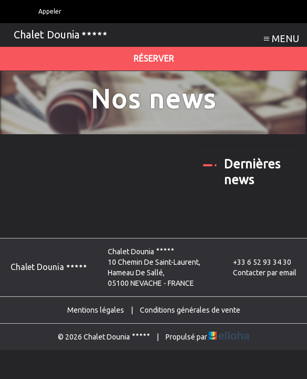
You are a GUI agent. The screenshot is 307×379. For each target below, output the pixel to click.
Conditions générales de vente (190, 310)
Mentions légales (95, 310)
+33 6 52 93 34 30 (256, 262)
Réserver (154, 58)
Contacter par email (258, 272)
